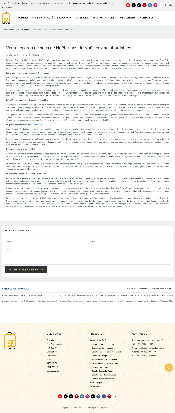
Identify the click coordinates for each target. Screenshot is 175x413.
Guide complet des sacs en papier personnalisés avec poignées (88, 301)
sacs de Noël (39, 125)
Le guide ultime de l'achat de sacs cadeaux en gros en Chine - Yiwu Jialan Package (146, 295)
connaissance (144, 289)
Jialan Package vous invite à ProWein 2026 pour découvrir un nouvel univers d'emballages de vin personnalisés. (88, 295)
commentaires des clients (162, 289)
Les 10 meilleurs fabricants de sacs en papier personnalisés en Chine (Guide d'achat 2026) (23, 295)
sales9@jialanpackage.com (152, 348)
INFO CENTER (131, 289)
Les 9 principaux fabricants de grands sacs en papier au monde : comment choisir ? (146, 301)
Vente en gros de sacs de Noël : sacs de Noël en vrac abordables (45, 30)
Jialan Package (8, 30)
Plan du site (108, 408)
